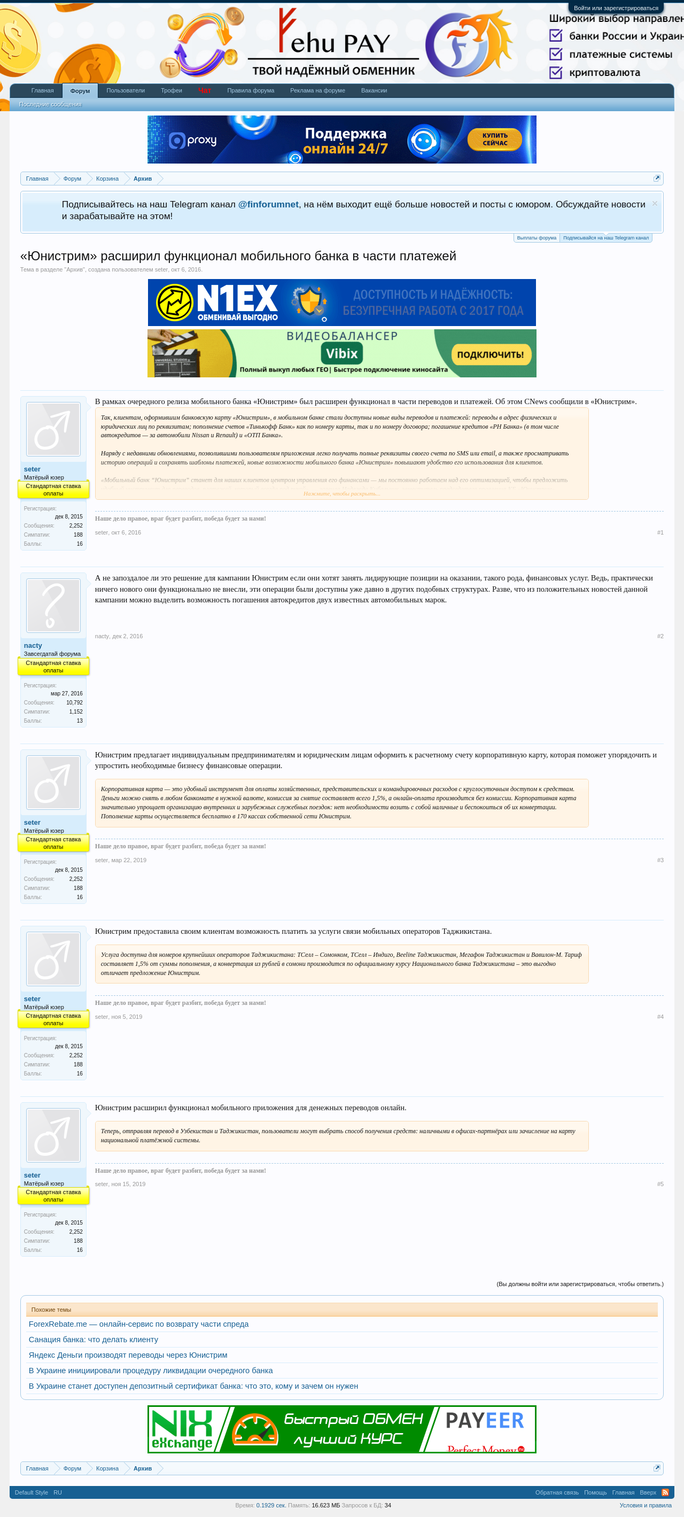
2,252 (76, 526)
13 (80, 721)
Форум (80, 91)
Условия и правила (646, 1505)
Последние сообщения (50, 104)
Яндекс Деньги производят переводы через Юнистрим (128, 1355)
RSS (665, 1492)
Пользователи (125, 90)
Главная (43, 90)
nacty (33, 645)
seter (161, 269)
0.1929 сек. (271, 1505)
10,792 (74, 703)
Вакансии (374, 90)
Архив (74, 269)
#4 (660, 1016)
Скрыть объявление (655, 203)
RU (57, 1492)
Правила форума (250, 90)
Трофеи (171, 90)
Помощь (595, 1492)
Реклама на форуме (317, 90)
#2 (660, 636)
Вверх (648, 1492)
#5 (660, 1184)
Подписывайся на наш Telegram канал (606, 237)
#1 (660, 532)
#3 (660, 860)
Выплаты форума (536, 238)
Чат (204, 90)
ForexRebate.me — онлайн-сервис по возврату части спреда (139, 1324)
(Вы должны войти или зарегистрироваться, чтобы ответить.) (580, 1284)
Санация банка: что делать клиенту (93, 1339)
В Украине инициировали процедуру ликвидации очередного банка (151, 1370)
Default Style (31, 1492)
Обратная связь (557, 1492)
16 (80, 544)
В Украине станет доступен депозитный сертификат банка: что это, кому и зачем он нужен (194, 1386)
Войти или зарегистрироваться (616, 8)
